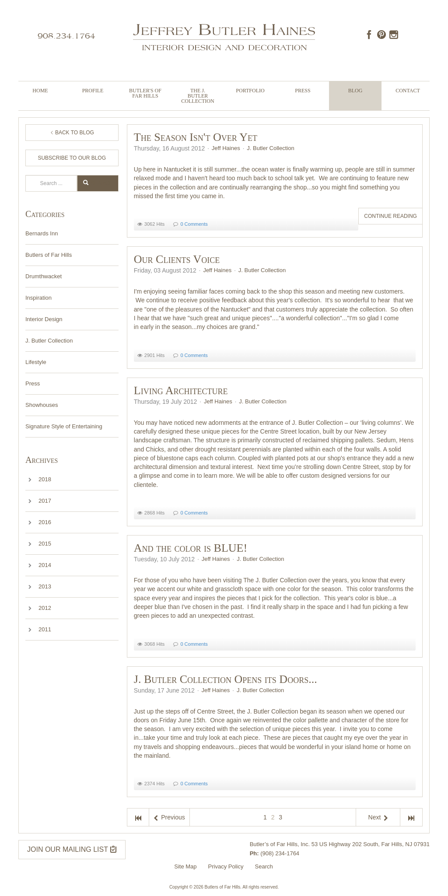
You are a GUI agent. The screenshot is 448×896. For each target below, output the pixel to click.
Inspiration (38, 297)
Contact (408, 91)
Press (302, 91)
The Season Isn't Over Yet (195, 137)
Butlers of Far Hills (48, 255)
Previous (169, 817)
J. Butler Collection (49, 340)
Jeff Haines (226, 148)
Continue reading (390, 216)
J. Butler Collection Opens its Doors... (225, 679)
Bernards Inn (41, 233)
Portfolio (250, 91)
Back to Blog (72, 133)
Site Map (185, 866)
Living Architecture (181, 390)
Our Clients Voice (177, 259)
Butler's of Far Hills (145, 93)
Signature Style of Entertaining (63, 426)
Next (378, 817)
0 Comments (193, 224)
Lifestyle (35, 362)
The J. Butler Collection (197, 96)
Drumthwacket (43, 276)
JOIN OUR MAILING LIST (72, 849)
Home (40, 91)
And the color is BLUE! (190, 548)
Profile (93, 91)
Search (97, 182)
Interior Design (44, 319)
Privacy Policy (226, 866)
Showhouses (41, 405)
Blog (355, 91)
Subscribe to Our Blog (72, 158)
